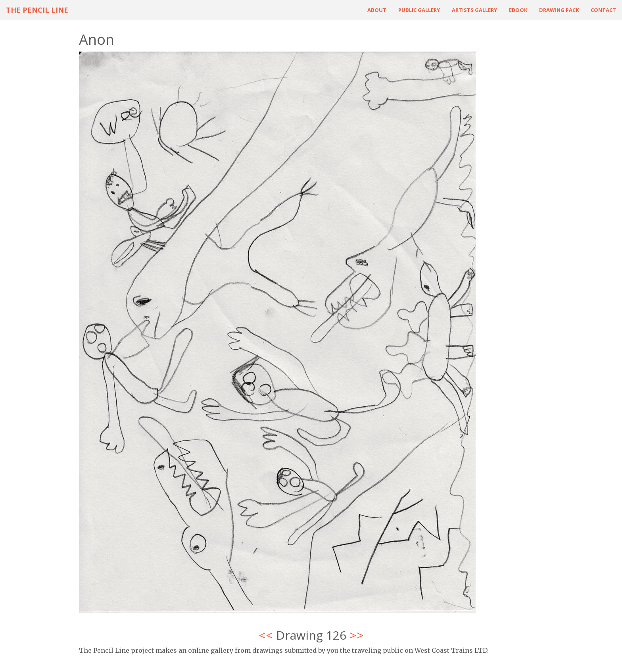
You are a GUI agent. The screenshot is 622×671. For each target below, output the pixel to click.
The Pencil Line (37, 10)
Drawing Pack (559, 9)
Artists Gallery (474, 9)
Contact (603, 9)
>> (356, 635)
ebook (518, 9)
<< (266, 635)
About (376, 9)
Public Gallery (419, 9)
